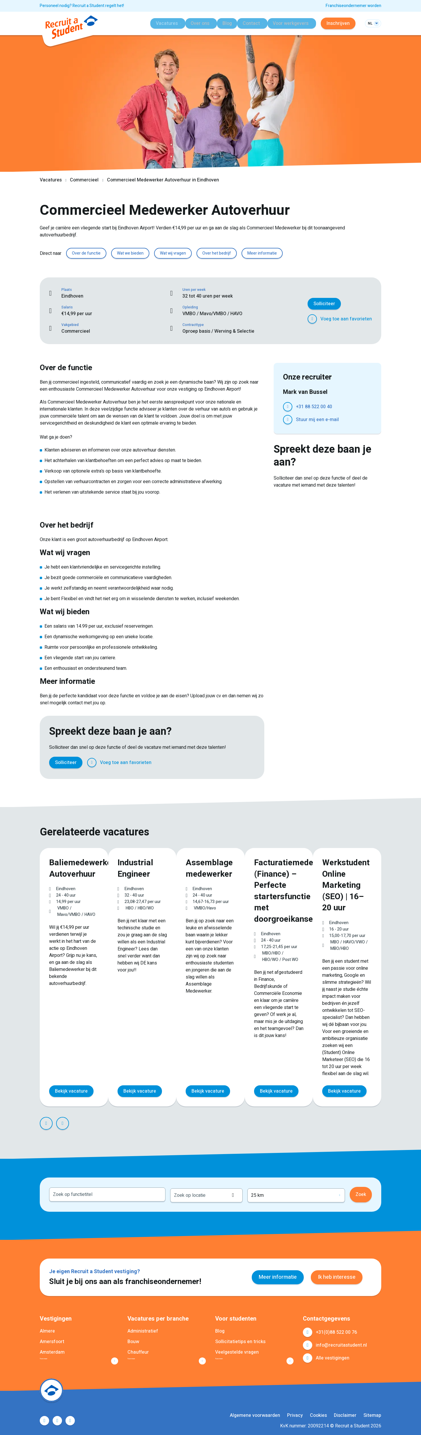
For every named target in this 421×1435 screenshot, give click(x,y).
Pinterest (224, 763)
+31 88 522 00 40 (314, 406)
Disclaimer (345, 1413)
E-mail (250, 763)
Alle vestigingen (332, 1354)
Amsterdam (52, 1348)
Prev (46, 1121)
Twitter (198, 763)
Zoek (361, 1192)
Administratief (142, 1327)
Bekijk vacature (71, 1089)
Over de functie (86, 253)
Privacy (295, 1413)
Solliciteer (324, 303)
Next (62, 1121)
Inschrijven (338, 23)
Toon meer (51, 1357)
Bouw (133, 1338)
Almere (47, 1327)
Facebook (186, 763)
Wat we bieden (130, 253)
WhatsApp (237, 763)
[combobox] (107, 1192)
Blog (222, 23)
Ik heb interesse (337, 1274)
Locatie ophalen (264, 1192)
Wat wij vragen (173, 253)
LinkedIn (211, 763)
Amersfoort (52, 1338)
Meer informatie (262, 253)
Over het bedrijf (216, 253)
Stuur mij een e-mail (317, 419)
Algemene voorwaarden (255, 1413)
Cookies (318, 1413)
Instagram (70, 1419)
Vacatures (51, 179)
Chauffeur (138, 1348)
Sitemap (372, 1413)
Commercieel (84, 179)
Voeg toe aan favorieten (346, 318)
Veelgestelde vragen (237, 1348)
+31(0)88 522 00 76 (336, 1329)
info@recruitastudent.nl (341, 1341)
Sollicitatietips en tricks (240, 1338)
